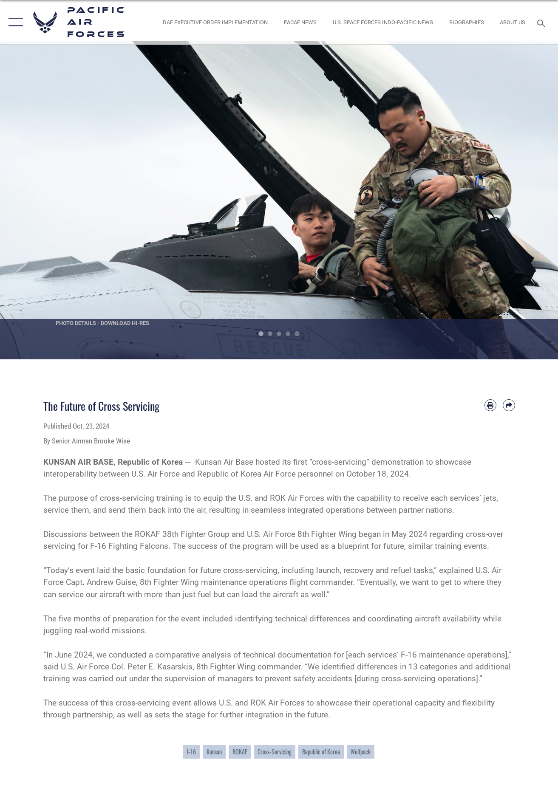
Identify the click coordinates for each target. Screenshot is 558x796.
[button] (14, 22)
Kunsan (214, 751)
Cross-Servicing (275, 751)
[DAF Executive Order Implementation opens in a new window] (215, 22)
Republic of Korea (321, 751)
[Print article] (490, 405)
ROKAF (239, 751)
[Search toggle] (542, 22)
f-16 (191, 751)
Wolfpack (361, 751)
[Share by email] (509, 405)
